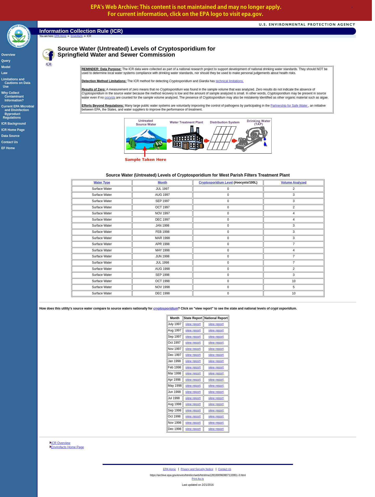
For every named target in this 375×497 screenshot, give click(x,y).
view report (193, 324)
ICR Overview (60, 443)
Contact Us (10, 142)
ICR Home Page (13, 130)
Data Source (11, 136)
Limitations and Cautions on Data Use (16, 83)
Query (6, 61)
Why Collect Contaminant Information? (13, 96)
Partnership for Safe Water (289, 105)
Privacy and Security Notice (197, 469)
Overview (9, 55)
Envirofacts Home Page (67, 447)
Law (5, 73)
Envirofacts (77, 36)
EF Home (9, 148)
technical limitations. (229, 81)
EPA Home (60, 36)
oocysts (110, 97)
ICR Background (14, 123)
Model (6, 67)
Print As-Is (198, 478)
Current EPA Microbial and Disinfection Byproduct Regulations (18, 112)
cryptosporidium (165, 308)
